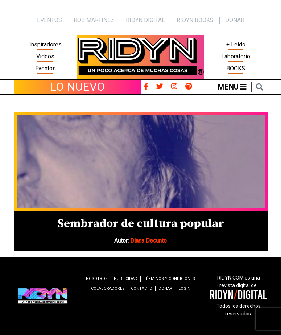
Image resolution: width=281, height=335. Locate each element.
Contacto (141, 288)
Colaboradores (108, 288)
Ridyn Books (195, 20)
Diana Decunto (148, 240)
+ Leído (235, 44)
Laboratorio (235, 56)
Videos (45, 56)
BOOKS (235, 68)
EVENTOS (49, 20)
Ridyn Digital (145, 20)
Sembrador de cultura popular (140, 223)
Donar (234, 20)
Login (184, 288)
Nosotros (97, 278)
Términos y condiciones (169, 278)
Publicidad (125, 278)
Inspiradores (45, 44)
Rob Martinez (94, 20)
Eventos (45, 68)
